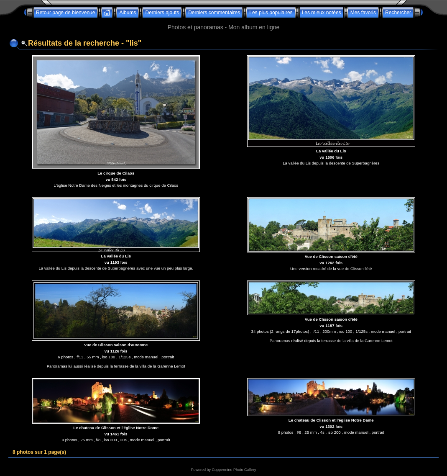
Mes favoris (363, 12)
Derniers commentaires (214, 12)
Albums (127, 12)
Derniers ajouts (162, 12)
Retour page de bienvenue (65, 12)
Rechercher (398, 12)
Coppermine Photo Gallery (234, 470)
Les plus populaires (270, 12)
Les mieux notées (321, 12)
